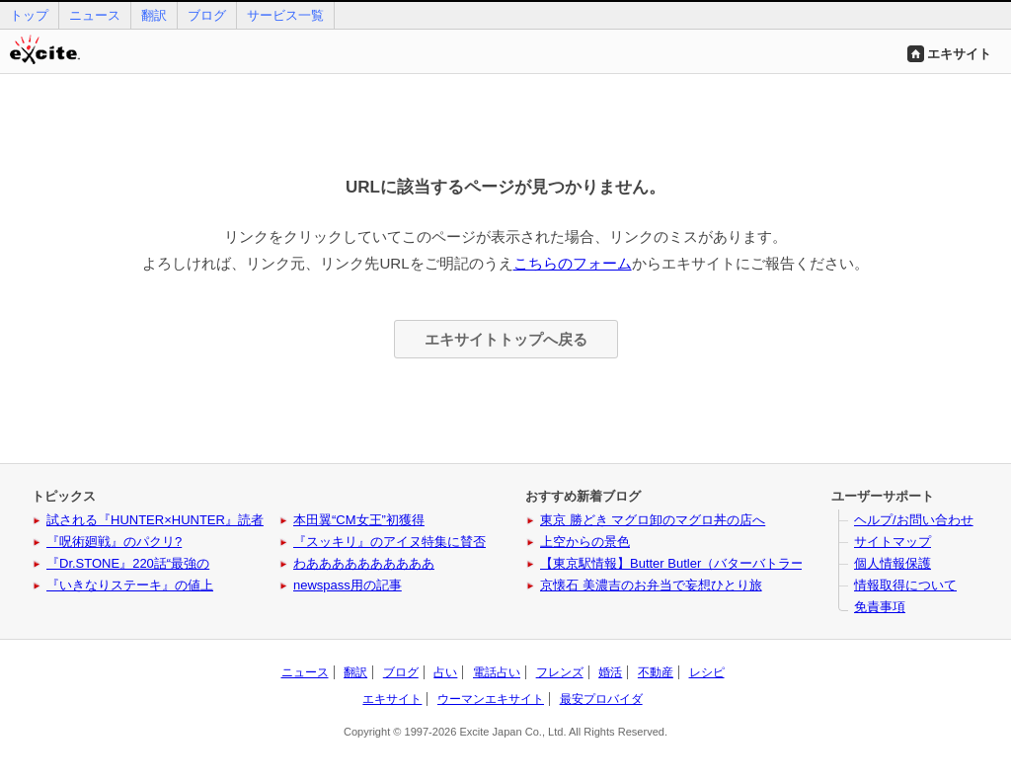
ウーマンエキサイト (490, 699)
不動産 (655, 672)
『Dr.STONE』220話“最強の (127, 563)
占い (445, 672)
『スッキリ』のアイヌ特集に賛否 (389, 541)
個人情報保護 (892, 563)
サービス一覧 (285, 15)
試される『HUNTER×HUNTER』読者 (155, 519)
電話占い (496, 672)
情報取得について (905, 585)
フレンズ (559, 672)
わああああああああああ (363, 563)
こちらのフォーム (572, 263)
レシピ (707, 672)
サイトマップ (892, 541)
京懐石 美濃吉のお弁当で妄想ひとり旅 (651, 585)
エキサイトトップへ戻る (506, 339)
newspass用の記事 (347, 585)
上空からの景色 (585, 541)
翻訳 (154, 15)
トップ (29, 15)
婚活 (610, 672)
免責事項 (879, 606)
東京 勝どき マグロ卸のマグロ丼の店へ (652, 519)
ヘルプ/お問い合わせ (913, 519)
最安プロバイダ (601, 699)
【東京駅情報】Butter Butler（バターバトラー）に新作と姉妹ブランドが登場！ (768, 563)
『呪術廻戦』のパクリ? (114, 541)
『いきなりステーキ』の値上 (129, 585)
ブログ (207, 15)
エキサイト (959, 53)
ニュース (94, 15)
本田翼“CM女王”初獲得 (359, 519)
